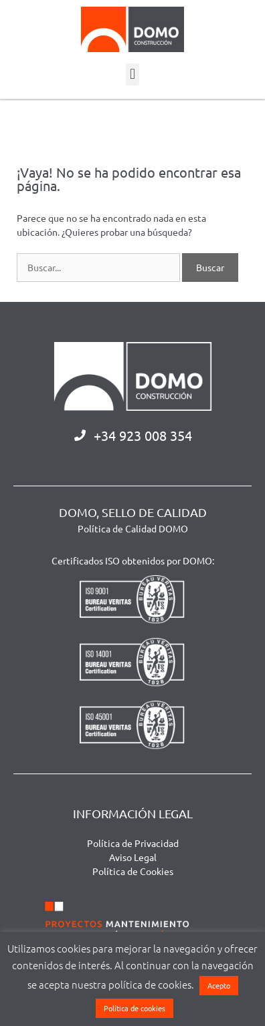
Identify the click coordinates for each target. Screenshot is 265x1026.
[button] (132, 74)
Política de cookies (134, 1008)
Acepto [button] (218, 985)
